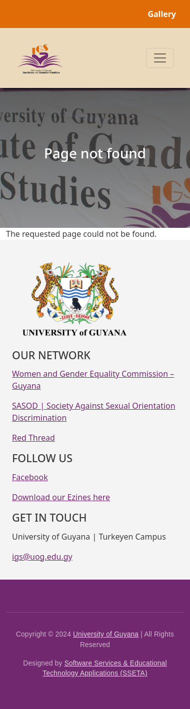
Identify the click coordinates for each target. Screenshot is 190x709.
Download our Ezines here (61, 497)
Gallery (162, 13)
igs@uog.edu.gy (42, 556)
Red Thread (33, 437)
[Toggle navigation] (160, 58)
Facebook (30, 477)
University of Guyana (105, 634)
